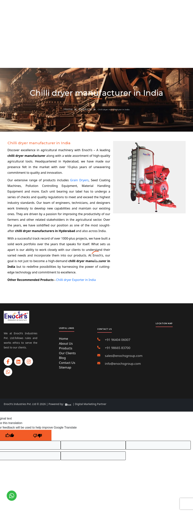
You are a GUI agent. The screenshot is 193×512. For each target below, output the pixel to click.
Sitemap (65, 367)
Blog (62, 358)
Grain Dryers (79, 180)
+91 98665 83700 (117, 348)
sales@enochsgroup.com (123, 355)
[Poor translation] (37, 435)
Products (85, 109)
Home (68, 109)
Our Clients (67, 353)
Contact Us (67, 362)
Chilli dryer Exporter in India (76, 280)
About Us (66, 343)
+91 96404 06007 (117, 340)
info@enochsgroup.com (123, 363)
